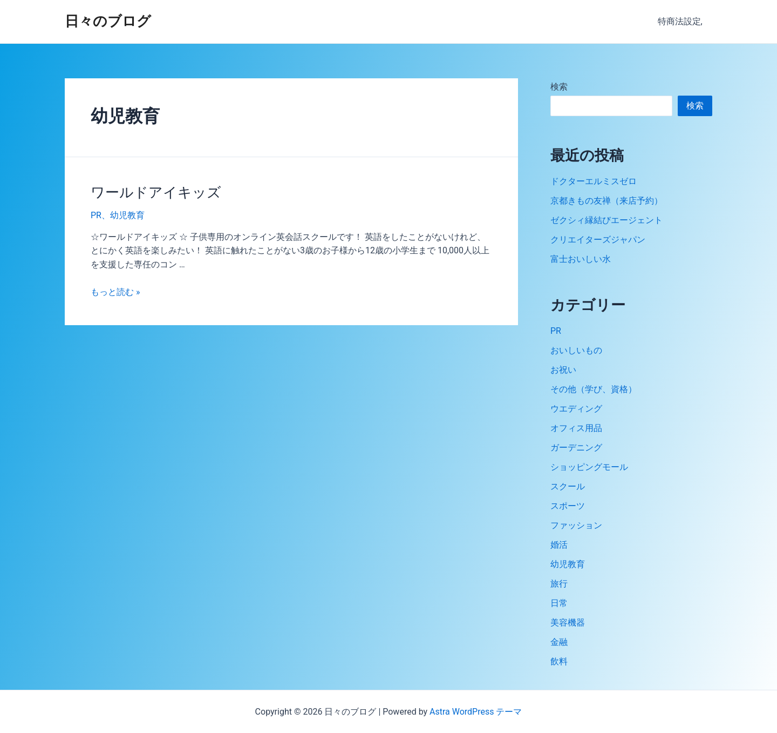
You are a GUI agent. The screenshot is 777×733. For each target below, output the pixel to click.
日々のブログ (108, 21)
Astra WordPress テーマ (476, 712)
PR (96, 215)
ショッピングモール (589, 467)
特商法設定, (681, 21)
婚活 (559, 545)
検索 (559, 87)
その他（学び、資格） (593, 389)
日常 (559, 603)
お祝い (563, 370)
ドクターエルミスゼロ (593, 181)
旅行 (559, 584)
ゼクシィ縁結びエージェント (606, 220)
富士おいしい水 (580, 259)
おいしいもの (576, 350)
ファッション (576, 525)
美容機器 (567, 622)
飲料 (559, 661)
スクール (567, 486)
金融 (559, 642)
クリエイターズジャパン (597, 239)
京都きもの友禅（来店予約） (606, 201)
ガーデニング (576, 447)
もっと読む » (115, 292)
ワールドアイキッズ (156, 192)
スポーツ (567, 506)
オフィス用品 (576, 428)
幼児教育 (127, 215)
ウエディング (576, 409)
